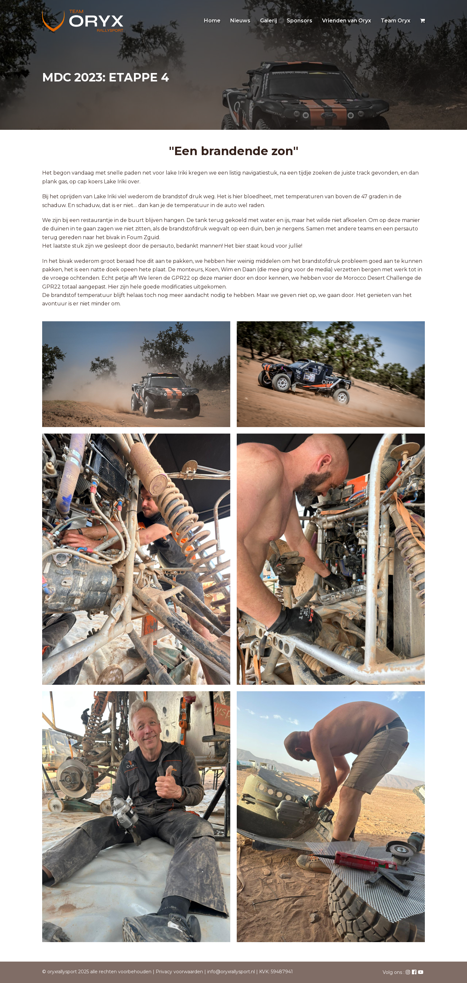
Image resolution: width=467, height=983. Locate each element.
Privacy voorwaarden (179, 972)
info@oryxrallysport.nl (231, 972)
